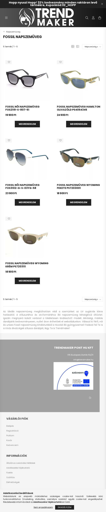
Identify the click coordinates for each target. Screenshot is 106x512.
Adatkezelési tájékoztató (18, 468)
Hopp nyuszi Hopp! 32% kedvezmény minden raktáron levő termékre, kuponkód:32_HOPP (53, 3)
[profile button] (93, 18)
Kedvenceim (12, 445)
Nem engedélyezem (43, 507)
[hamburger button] (6, 18)
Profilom (10, 435)
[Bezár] (102, 4)
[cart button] (99, 18)
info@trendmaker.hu (83, 359)
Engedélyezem (64, 507)
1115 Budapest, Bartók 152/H (80, 354)
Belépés (10, 426)
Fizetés (9, 473)
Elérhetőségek (13, 482)
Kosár (9, 440)
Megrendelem (27, 124)
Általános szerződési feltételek (20, 463)
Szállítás (10, 477)
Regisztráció (12, 431)
